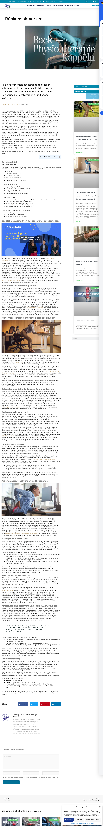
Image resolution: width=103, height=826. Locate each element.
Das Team (29, 5)
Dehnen (14, 205)
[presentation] (94, 1)
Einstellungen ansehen (93, 820)
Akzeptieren (68, 820)
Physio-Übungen (14, 104)
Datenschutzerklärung (83, 823)
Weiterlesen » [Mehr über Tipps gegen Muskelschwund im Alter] (79, 280)
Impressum (91, 823)
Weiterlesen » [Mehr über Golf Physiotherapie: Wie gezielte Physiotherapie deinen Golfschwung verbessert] (79, 221)
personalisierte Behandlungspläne (44, 459)
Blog (8, 104)
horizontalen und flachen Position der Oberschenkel (22, 534)
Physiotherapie (18, 362)
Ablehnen (79, 820)
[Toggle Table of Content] (57, 157)
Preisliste (76, 5)
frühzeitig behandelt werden (11, 407)
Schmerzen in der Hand (85, 321)
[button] (100, 807)
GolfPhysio (70, 5)
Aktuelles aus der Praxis (94, 94)
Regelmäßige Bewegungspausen (30, 548)
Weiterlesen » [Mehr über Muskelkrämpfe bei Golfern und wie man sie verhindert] (79, 152)
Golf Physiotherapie (95, 96)
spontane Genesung (8, 436)
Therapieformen (50, 5)
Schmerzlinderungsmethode (11, 280)
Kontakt (34, 5)
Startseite (4, 104)
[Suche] (101, 338)
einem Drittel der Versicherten (42, 617)
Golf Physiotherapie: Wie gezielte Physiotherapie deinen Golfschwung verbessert (88, 196)
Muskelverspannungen (33, 295)
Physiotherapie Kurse (61, 5)
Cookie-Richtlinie (74, 823)
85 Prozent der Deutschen (35, 308)
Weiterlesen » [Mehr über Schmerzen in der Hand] (79, 331)
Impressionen (40, 5)
